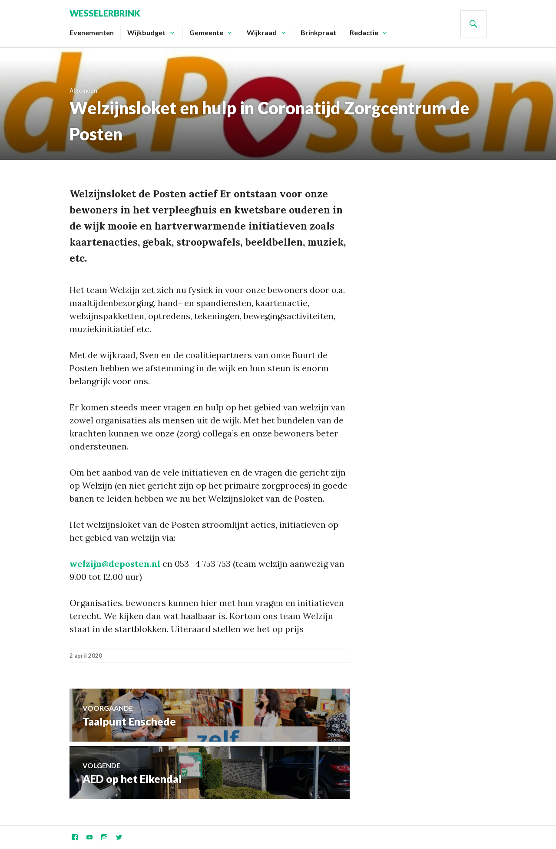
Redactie (364, 32)
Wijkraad (262, 32)
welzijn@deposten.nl (115, 563)
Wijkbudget (146, 32)
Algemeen (83, 90)
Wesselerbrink (105, 13)
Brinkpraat (318, 32)
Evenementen (92, 32)
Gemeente (206, 32)
